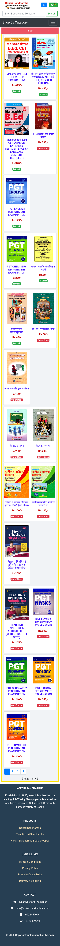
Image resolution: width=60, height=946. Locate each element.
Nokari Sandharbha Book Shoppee (30, 840)
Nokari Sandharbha (30, 827)
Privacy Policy (30, 868)
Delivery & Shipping (30, 880)
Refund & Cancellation (30, 874)
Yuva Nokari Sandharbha (30, 834)
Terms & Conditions (30, 861)
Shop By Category (15, 22)
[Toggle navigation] (53, 22)
